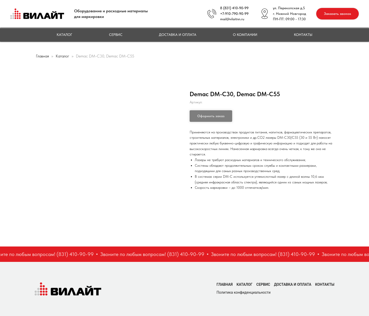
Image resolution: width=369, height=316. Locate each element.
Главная (42, 56)
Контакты (303, 35)
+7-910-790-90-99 (234, 14)
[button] (337, 13)
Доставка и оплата (177, 35)
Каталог (64, 35)
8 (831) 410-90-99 (234, 8)
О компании (245, 35)
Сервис (115, 35)
